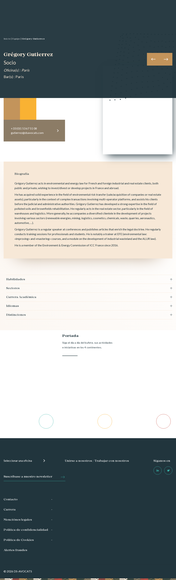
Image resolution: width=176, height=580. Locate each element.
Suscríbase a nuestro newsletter (28, 477)
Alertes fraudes (15, 550)
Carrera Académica (21, 297)
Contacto (11, 499)
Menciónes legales (18, 520)
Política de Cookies (19, 540)
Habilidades (15, 279)
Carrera (10, 510)
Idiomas (12, 306)
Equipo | (16, 39)
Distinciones (16, 315)
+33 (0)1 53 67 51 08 (24, 128)
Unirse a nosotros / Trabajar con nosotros (97, 461)
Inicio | (8, 39)
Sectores (13, 288)
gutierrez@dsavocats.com (27, 132)
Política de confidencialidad (26, 530)
